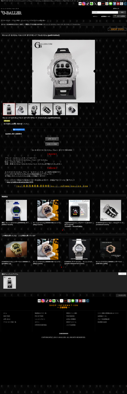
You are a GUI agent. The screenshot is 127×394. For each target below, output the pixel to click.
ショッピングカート (40, 319)
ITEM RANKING (70, 316)
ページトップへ (122, 295)
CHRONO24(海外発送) (41, 325)
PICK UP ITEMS (39, 316)
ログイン (95, 16)
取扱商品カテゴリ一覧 (40, 313)
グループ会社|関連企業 (104, 319)
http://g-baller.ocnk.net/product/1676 (20, 182)
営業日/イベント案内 (71, 313)
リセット (123, 273)
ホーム (5, 313)
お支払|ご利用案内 (71, 319)
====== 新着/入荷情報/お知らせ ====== (108, 313)
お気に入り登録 (52, 144)
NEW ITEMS (6, 316)
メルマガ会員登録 (70, 325)
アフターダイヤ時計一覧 (9, 322)
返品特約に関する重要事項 (13, 134)
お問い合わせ (17, 124)
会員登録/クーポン (106, 16)
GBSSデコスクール (71, 322)
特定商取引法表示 (102, 322)
